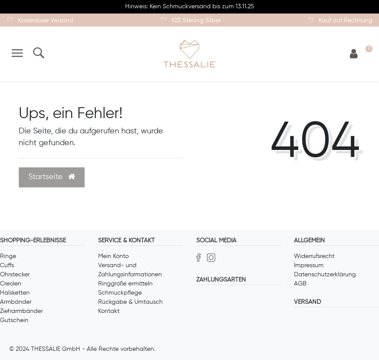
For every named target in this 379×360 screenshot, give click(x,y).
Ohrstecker (15, 275)
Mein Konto (113, 256)
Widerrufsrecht (314, 256)
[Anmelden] (353, 54)
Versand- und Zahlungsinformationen (130, 270)
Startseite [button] (51, 177)
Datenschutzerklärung (325, 275)
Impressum (309, 265)
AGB (300, 284)
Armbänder (15, 302)
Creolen (10, 284)
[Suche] (38, 53)
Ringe (8, 256)
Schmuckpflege (120, 293)
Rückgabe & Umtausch (130, 302)
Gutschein (14, 320)
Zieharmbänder (21, 311)
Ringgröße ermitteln (125, 284)
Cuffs (7, 265)
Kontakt (109, 311)
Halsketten (15, 293)
